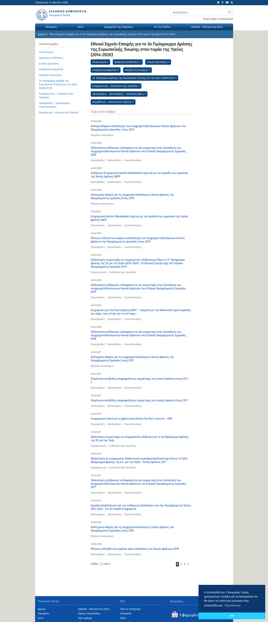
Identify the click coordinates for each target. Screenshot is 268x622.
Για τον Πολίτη (162, 27)
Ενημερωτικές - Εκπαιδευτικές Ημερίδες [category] (113, 272)
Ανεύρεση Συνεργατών (105, 70)
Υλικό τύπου (210, 19)
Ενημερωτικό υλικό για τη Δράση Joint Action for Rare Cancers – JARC (132, 418)
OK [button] (232, 615)
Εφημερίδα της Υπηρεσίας (118, 27)
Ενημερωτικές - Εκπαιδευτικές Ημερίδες (116, 86)
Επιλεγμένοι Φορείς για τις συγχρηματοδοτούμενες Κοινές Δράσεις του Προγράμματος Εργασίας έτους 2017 (132, 358)
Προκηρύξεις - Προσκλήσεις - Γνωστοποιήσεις (119, 94)
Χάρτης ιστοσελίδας (89, 613)
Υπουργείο (51, 27)
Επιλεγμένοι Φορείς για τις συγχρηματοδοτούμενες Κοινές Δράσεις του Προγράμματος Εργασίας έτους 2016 (132, 528)
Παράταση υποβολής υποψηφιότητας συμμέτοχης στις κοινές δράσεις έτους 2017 (139, 400)
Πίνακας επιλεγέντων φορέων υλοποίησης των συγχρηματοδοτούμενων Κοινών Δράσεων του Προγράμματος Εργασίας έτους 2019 (138, 239)
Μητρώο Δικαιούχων (137, 70)
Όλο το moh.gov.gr (130, 609)
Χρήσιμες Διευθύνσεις (127, 62)
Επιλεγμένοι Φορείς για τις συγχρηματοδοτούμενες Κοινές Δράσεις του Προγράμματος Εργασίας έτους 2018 (132, 196)
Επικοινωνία (226, 19)
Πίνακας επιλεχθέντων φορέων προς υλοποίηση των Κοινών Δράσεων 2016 (135, 548)
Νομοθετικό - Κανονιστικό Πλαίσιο (113, 102)
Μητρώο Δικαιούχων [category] (102, 135)
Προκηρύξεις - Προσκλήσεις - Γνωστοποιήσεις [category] (116, 160)
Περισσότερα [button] (233, 605)
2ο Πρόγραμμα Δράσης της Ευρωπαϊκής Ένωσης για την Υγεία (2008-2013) (134, 78)
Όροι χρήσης (85, 618)
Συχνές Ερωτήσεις (158, 62)
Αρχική (42, 34)
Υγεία (80, 27)
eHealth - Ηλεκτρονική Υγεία (206, 27)
